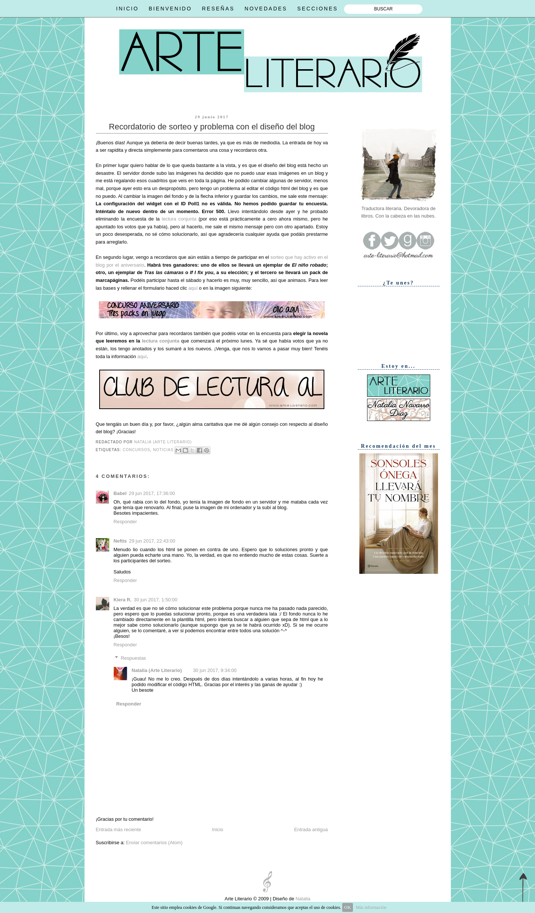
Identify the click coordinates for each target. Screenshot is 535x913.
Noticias (163, 450)
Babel (120, 493)
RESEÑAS (218, 9)
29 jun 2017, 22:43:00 (152, 541)
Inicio (217, 829)
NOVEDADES (265, 9)
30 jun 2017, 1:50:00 (155, 599)
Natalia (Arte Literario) (157, 670)
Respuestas (133, 658)
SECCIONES (317, 9)
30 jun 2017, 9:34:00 (214, 670)
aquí (193, 288)
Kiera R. (123, 599)
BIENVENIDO (170, 9)
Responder (125, 521)
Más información (371, 907)
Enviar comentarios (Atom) (154, 842)
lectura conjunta (179, 219)
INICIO (127, 9)
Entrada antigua (311, 829)
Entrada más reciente (118, 829)
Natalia (302, 898)
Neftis (120, 541)
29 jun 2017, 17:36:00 (152, 493)
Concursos (136, 450)
